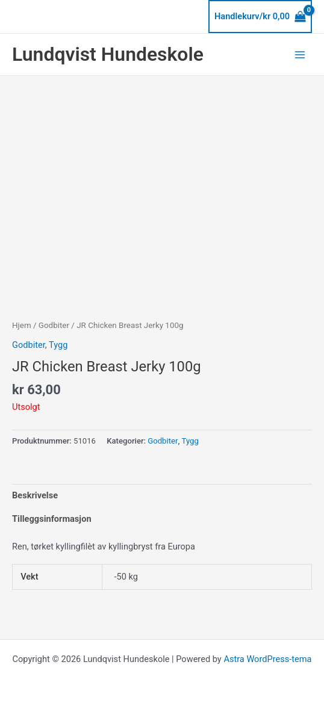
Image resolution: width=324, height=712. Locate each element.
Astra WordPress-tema (267, 659)
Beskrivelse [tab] (35, 495)
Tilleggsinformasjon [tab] (52, 518)
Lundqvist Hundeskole (108, 54)
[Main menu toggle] (300, 54)
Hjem (21, 325)
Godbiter (54, 325)
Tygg (58, 344)
